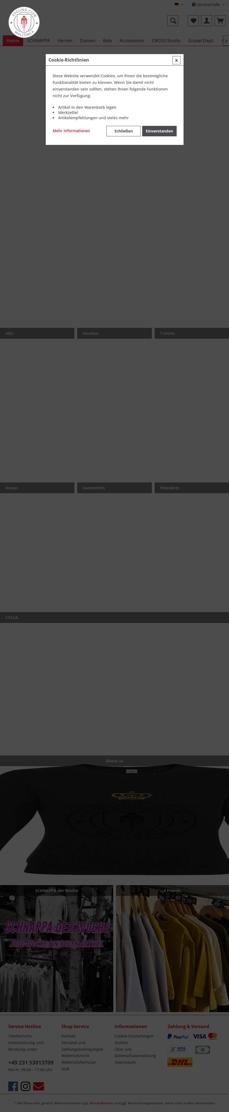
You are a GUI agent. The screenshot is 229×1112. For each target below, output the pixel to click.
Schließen (123, 131)
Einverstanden (159, 131)
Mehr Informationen (71, 130)
